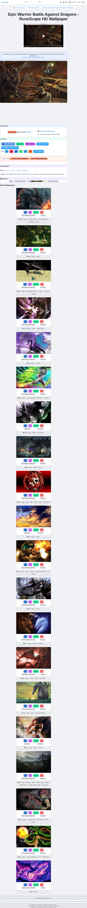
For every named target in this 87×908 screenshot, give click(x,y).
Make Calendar (42, 144)
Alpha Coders (4, 2)
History (62, 174)
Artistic (40, 502)
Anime (48, 571)
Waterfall (28, 782)
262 (36, 740)
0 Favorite (30, 144)
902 (36, 356)
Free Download (8, 144)
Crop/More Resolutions (10, 147)
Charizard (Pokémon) (40, 571)
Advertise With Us (51, 901)
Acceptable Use (35, 901)
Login (78, 2)
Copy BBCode (39, 151)
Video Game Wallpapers (33, 7)
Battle (11, 174)
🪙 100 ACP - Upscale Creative (19, 158)
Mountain (47, 782)
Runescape (25, 170)
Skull (30, 467)
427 (36, 812)
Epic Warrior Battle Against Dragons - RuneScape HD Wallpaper (57, 7)
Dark (27, 502)
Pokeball (32, 571)
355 (36, 671)
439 (36, 706)
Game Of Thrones (33, 219)
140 (36, 884)
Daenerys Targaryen (43, 219)
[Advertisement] (33, 113)
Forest (23, 782)
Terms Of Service (25, 901)
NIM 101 (28, 132)
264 (36, 775)
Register (83, 2)
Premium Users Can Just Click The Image (33, 57)
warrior (7, 170)
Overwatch (46, 398)
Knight (24, 174)
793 (36, 495)
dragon (12, 170)
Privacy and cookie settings (78, 901)
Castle (38, 782)
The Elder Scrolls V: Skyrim (35, 785)
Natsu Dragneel (40, 819)
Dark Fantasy (46, 502)
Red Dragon (42, 678)
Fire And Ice (40, 643)
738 (36, 321)
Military (19, 174)
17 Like (20, 144)
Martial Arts (42, 174)
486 (36, 425)
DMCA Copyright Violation (64, 901)
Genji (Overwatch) (31, 398)
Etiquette (43, 901)
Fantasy (33, 256)
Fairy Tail (34, 822)
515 (36, 529)
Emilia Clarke (31, 221)
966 (36, 391)
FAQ (9, 901)
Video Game (46, 291)
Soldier (15, 174)
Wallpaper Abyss (21, 7)
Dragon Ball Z (46, 857)
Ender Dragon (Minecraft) (31, 291)
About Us (4, 901)
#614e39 (36, 181)
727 (36, 249)
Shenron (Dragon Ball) (32, 857)
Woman (40, 747)
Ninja (7, 174)
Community (72, 2)
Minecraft (34, 293)
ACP (5, 158)
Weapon (36, 174)
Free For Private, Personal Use (47, 131)
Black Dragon (40, 432)
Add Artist (12, 132)
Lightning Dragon (40, 328)
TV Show (25, 219)
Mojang (23, 291)
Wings (27, 678)
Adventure (49, 174)
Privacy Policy (15, 901)
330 (36, 460)
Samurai (27, 174)
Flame (22, 571)
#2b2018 (40, 181)
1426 (36, 284)
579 (36, 212)
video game (18, 170)
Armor (32, 174)
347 (36, 601)
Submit (65, 2)
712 (36, 636)
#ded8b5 (44, 181)
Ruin (42, 782)
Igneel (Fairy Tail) (31, 819)
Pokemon (34, 574)
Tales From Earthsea (40, 713)
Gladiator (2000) (55, 174)
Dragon (37, 221)
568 (36, 564)
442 (36, 850)
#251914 (33, 181)
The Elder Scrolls (23, 785)
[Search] (40, 2)
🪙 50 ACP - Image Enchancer (38, 158)
